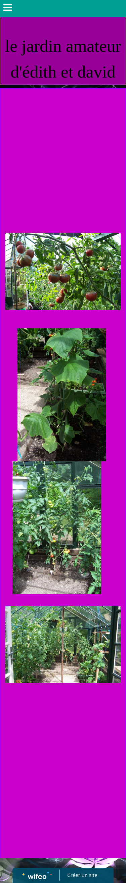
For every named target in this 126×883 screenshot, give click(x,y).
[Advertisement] (63, 155)
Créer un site (82, 875)
